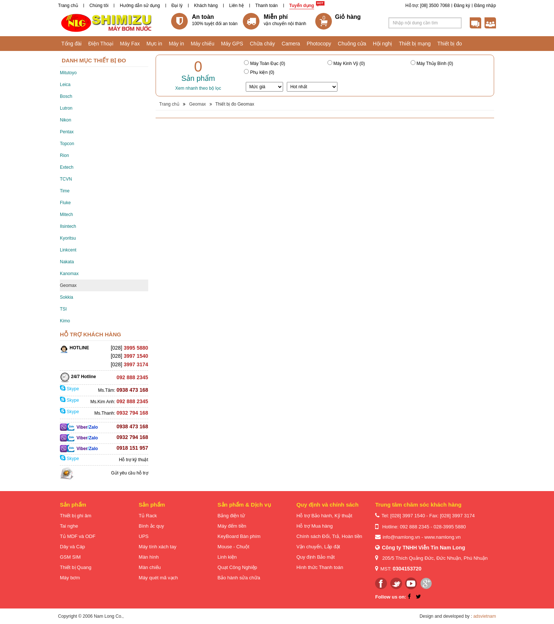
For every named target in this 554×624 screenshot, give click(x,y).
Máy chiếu (202, 44)
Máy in (176, 44)
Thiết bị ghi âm (75, 515)
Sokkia (66, 297)
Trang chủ (68, 5)
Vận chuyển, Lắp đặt (318, 546)
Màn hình (149, 557)
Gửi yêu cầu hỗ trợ (129, 473)
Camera (291, 44)
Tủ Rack (148, 515)
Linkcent (68, 250)
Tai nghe (69, 526)
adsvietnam (484, 616)
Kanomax (69, 273)
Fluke (65, 202)
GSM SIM (70, 557)
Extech (67, 167)
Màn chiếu (150, 567)
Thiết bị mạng (415, 44)
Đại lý (177, 5)
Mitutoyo (68, 72)
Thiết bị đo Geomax (234, 104)
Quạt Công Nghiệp (237, 567)
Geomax (68, 285)
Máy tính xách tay (157, 546)
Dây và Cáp (72, 546)
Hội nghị (382, 44)
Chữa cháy (262, 44)
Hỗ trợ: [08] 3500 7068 (427, 5)
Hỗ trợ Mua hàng (314, 526)
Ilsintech (68, 226)
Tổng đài (71, 44)
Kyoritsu (68, 238)
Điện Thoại (100, 44)
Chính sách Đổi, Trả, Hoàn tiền (329, 536)
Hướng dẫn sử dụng (140, 5)
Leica (65, 84)
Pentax (67, 131)
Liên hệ (236, 5)
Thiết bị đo (449, 44)
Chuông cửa (352, 44)
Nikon (65, 120)
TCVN (66, 179)
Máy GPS (232, 44)
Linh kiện (227, 557)
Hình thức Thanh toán (319, 567)
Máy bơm (70, 577)
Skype (69, 388)
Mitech (66, 214)
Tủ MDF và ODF (77, 536)
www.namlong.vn (442, 537)
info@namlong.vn (401, 537)
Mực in (154, 44)
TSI (63, 309)
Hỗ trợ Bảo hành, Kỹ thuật (324, 515)
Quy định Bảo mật (315, 557)
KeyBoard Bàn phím (239, 536)
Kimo (65, 320)
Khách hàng (206, 5)
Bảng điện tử (231, 515)
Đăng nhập (485, 5)
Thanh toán (266, 5)
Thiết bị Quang (75, 567)
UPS (144, 536)
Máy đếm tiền (232, 526)
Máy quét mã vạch (158, 577)
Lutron (66, 108)
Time (64, 190)
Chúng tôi (98, 5)
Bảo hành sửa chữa (239, 577)
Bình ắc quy (151, 526)
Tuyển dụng (301, 5)
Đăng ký (462, 5)
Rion (64, 155)
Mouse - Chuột (233, 546)
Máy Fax (130, 44)
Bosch (66, 96)
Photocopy (319, 44)
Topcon (67, 143)
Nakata (67, 261)
